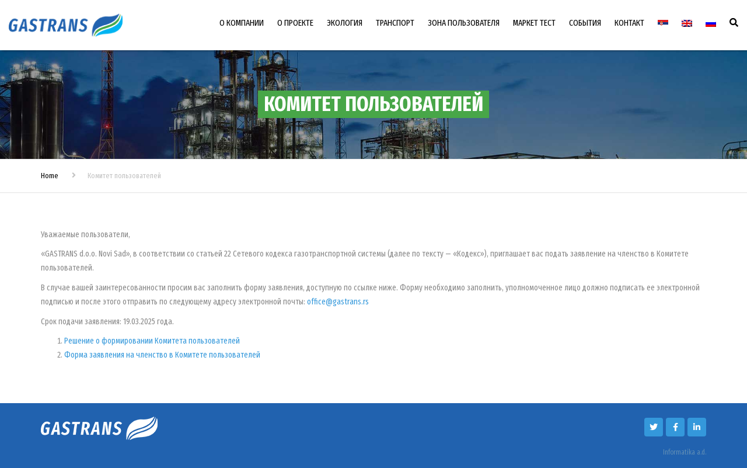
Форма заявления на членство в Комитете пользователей (162, 355)
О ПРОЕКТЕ (295, 23)
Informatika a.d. (684, 452)
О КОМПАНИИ (241, 23)
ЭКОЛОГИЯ (344, 23)
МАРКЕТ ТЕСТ (534, 23)
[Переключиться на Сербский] (663, 23)
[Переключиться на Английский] (687, 23)
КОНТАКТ (629, 23)
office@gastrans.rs (338, 302)
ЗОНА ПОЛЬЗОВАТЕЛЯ (464, 23)
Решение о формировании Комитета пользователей (152, 341)
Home (49, 175)
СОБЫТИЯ (585, 23)
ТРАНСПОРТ (395, 23)
